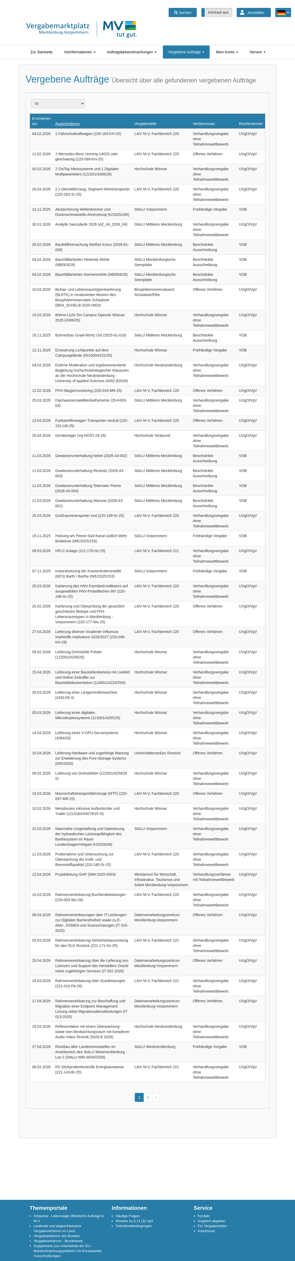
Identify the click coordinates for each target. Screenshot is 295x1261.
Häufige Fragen (128, 1216)
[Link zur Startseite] (81, 34)
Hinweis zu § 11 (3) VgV (134, 1221)
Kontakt (204, 1216)
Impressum (206, 1231)
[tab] (41, 52)
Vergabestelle (145, 124)
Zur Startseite (41, 52)
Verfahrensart (204, 124)
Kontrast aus (218, 12)
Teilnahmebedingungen (134, 1226)
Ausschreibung (67, 124)
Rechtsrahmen (251, 124)
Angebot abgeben (211, 1221)
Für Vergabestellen (212, 1226)
